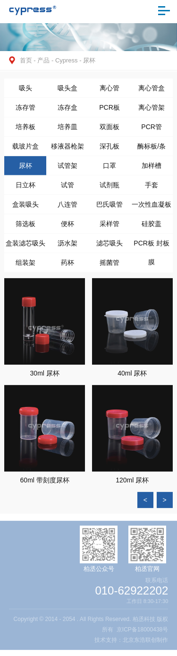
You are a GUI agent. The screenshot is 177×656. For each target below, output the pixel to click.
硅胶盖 (151, 226)
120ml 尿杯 (132, 483)
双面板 (109, 129)
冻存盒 (67, 110)
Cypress (66, 60)
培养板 (25, 129)
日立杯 (25, 188)
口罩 (109, 168)
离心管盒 (151, 91)
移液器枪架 (67, 149)
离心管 (109, 91)
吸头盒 (67, 91)
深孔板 (109, 149)
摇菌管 (109, 265)
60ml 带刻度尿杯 (44, 483)
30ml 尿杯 (44, 376)
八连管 (67, 207)
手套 (151, 188)
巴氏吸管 (109, 207)
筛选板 (25, 226)
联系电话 (156, 585)
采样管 (109, 226)
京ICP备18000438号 (142, 634)
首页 (26, 60)
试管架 (67, 168)
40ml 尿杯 (132, 376)
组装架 (25, 265)
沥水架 (67, 246)
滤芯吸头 (109, 246)
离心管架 (151, 110)
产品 (43, 60)
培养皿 (67, 129)
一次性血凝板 (151, 207)
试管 (67, 188)
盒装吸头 (25, 207)
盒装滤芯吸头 (25, 246)
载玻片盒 (25, 149)
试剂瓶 (109, 188)
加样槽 (151, 168)
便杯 (67, 226)
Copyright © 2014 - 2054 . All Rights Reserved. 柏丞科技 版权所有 (91, 629)
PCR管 (151, 129)
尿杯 (89, 60)
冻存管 (25, 110)
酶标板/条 (151, 149)
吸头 (25, 91)
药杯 (67, 265)
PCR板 (109, 110)
